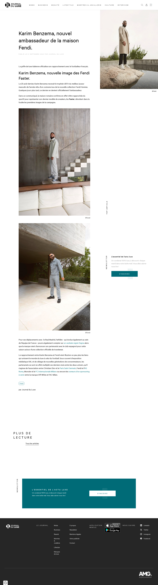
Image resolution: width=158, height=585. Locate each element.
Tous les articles (32, 443)
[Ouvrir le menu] (151, 5)
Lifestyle (68, 5)
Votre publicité (74, 538)
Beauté (55, 5)
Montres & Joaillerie (89, 5)
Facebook (145, 538)
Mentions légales (75, 534)
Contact (72, 543)
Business (43, 5)
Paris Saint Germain (68, 368)
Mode (32, 5)
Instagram (145, 534)
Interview (123, 5)
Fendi (21, 383)
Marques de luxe (57, 553)
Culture (109, 5)
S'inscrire (124, 274)
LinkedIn (144, 525)
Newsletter (73, 530)
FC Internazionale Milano (46, 371)
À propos (73, 525)
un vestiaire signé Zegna (74, 343)
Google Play (112, 530)
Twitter (144, 530)
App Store (112, 525)
